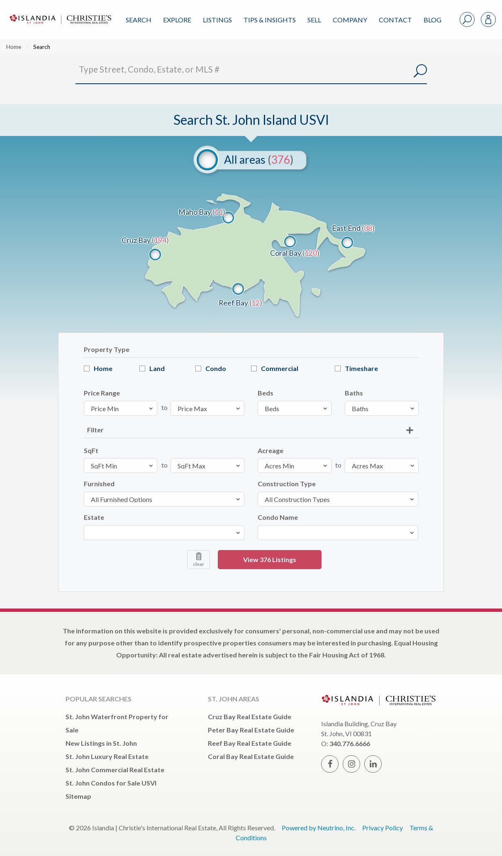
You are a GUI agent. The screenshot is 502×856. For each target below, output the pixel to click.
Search (138, 20)
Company (350, 20)
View (269, 559)
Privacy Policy (382, 828)
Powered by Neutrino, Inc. (319, 828)
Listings (217, 20)
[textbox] (88, 533)
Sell (314, 20)
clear (198, 560)
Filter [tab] (95, 430)
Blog (432, 20)
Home (13, 47)
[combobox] (164, 532)
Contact (395, 20)
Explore (177, 20)
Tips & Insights (270, 20)
